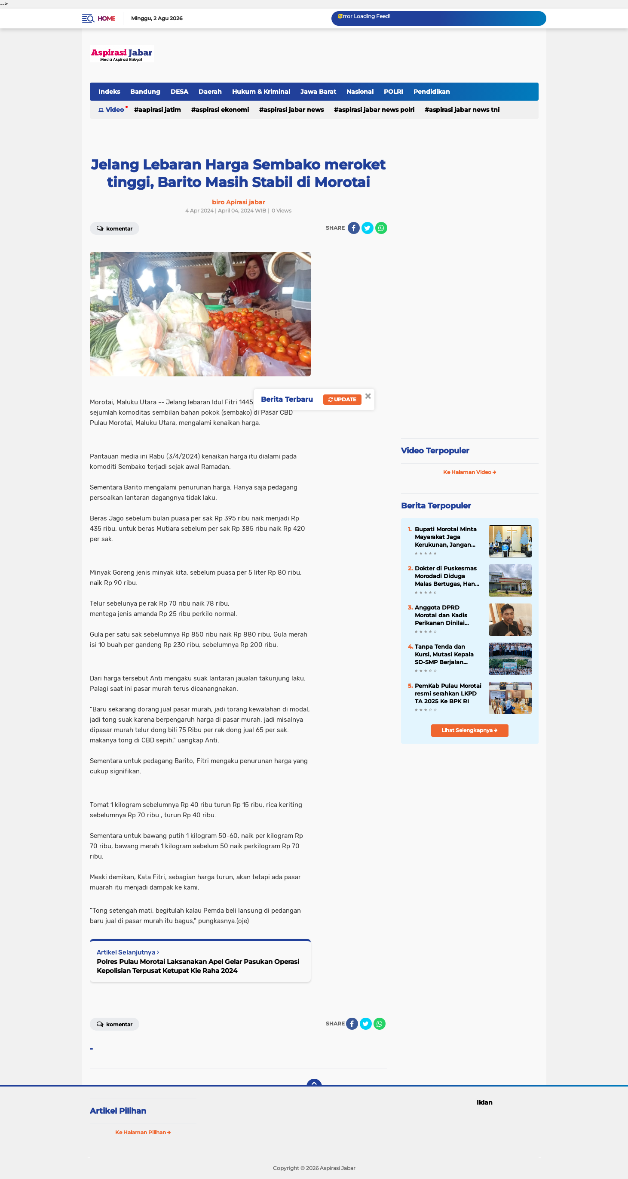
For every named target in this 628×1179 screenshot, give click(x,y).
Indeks (109, 91)
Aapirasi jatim (159, 110)
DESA (179, 91)
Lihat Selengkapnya (469, 730)
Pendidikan (432, 91)
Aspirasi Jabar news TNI (464, 110)
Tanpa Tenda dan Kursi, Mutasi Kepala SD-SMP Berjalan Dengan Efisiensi (444, 654)
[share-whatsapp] (381, 228)
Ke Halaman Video (469, 472)
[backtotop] (314, 1086)
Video (115, 110)
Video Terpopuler (435, 451)
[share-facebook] (354, 228)
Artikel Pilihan (118, 1111)
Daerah (210, 91)
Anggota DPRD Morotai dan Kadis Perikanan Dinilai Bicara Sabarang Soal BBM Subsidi (445, 615)
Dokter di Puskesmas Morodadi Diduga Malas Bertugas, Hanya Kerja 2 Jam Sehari (448, 576)
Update (342, 399)
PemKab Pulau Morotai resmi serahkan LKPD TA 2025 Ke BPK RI (448, 693)
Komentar (114, 228)
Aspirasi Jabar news (293, 110)
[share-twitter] (367, 228)
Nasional (360, 91)
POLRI (393, 91)
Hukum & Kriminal (261, 91)
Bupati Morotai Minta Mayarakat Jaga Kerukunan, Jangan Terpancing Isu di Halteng (446, 537)
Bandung (145, 91)
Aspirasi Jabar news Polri (376, 110)
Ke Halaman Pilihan (143, 1132)
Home (106, 18)
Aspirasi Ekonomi (222, 110)
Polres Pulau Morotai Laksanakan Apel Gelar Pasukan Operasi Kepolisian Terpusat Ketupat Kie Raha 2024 (198, 966)
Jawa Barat (318, 91)
